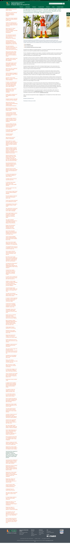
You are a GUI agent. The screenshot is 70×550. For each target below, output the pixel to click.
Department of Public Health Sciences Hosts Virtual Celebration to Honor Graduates (11, 98)
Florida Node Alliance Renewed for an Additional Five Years (11, 208)
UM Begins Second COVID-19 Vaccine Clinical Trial (11, 186)
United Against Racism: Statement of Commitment (11, 335)
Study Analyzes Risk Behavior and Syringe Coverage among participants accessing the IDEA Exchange (11, 407)
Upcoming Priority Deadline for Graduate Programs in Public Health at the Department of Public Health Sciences (11, 469)
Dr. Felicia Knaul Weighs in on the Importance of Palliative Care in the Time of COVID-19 (11, 377)
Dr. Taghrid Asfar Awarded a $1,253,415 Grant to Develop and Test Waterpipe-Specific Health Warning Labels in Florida (11, 392)
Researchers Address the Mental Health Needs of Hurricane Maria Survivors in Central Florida (11, 488)
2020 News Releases (14, 10)
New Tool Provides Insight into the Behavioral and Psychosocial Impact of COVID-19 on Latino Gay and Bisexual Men (11, 358)
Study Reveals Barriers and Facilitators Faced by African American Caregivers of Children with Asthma (11, 172)
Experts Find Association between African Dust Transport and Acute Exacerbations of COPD (10, 234)
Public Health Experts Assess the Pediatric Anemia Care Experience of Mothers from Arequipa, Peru (11, 72)
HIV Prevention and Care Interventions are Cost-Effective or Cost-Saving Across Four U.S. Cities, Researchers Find (11, 521)
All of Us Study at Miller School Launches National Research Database (11, 199)
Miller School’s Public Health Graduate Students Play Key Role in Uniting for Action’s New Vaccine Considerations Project (11, 61)
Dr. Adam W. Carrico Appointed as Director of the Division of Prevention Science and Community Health (11, 307)
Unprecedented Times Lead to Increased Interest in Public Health (11, 212)
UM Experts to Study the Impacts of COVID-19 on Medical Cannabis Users (10, 397)
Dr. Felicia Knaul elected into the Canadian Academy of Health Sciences (11, 182)
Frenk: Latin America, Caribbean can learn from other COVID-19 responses (12, 368)
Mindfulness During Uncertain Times (11, 387)
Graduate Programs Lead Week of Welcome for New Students (11, 107)
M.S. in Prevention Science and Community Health (33, 54)
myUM (32, 539)
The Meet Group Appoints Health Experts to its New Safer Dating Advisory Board (11, 301)
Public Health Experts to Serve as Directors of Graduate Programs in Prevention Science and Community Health (11, 222)
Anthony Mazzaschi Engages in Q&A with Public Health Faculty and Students (11, 81)
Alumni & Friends (41, 538)
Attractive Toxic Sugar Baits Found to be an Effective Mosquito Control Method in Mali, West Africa (11, 429)
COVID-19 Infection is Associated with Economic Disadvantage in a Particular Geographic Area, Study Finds (11, 49)
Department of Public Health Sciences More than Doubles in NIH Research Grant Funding (11, 455)
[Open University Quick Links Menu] (69, 0)
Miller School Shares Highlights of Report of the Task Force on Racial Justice (11, 26)
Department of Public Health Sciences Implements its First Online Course (11, 412)
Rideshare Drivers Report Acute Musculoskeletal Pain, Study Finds (11, 338)
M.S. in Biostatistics (28, 51)
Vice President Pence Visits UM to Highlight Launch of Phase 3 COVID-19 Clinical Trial (11, 255)
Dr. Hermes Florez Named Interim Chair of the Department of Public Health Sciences (11, 191)
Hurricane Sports (41, 540)
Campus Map (49, 538)
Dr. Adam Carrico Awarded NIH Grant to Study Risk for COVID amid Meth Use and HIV (11, 285)
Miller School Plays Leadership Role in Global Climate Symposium (11, 76)
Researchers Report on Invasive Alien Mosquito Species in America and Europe (11, 515)
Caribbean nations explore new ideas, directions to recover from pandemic (11, 66)
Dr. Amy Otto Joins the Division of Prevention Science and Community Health (11, 137)
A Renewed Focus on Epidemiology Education (10, 497)
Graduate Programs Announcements (9, 142)
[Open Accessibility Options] (1, 0)
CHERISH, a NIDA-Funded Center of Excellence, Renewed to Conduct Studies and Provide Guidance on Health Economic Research (11, 290)
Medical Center (41, 539)
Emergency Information (37, 545)
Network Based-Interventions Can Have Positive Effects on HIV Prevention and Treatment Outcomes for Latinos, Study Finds (11, 527)
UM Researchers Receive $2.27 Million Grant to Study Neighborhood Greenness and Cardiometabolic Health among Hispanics (11, 272)
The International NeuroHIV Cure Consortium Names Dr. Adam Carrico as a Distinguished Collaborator (11, 44)
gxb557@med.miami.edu (44, 99)
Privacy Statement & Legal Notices (46, 545)
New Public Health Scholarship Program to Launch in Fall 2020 (11, 500)
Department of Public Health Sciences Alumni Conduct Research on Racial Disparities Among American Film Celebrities (11, 481)
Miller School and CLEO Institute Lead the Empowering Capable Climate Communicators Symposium (11, 111)
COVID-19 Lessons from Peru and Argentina (11, 195)
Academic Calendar (34, 541)
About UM (32, 538)
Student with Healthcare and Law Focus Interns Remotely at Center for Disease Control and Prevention (11, 31)
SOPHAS (41, 101)
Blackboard (32, 542)
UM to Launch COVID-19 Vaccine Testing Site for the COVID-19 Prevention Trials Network (11, 260)
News (9, 10)
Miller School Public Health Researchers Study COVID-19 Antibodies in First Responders (11, 250)
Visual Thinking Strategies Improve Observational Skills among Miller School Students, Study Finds (11, 245)
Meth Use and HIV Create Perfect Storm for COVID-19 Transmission (11, 372)
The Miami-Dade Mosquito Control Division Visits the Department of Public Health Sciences (11, 417)
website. (24, 103)
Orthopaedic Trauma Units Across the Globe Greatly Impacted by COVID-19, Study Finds (11, 318)
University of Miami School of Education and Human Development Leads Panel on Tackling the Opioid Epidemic (11, 423)
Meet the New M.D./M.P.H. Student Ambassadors (10, 145)
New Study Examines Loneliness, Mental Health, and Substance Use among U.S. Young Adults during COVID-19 (11, 55)
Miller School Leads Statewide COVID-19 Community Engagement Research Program (11, 21)
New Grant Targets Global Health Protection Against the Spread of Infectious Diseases (11, 433)
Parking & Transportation (50, 539)
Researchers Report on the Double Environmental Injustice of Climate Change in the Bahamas (11, 510)
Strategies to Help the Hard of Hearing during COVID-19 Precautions (11, 352)
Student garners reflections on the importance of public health (11, 102)
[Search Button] (64, 3)
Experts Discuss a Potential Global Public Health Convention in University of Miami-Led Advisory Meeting (11, 324)
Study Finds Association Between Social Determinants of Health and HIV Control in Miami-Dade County (11, 240)
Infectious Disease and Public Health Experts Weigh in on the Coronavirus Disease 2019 (11, 450)
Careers (40, 541)
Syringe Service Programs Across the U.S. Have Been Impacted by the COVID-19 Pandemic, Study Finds (11, 312)
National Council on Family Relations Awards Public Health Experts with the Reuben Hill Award (11, 177)
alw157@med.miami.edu (39, 98)
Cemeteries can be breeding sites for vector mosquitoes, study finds (11, 363)
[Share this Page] (64, 9)
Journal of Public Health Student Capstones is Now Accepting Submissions (11, 492)
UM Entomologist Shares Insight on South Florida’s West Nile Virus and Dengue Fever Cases (11, 297)
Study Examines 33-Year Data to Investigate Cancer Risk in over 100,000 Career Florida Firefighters (11, 445)
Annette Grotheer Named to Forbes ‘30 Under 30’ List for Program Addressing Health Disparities (11, 127)
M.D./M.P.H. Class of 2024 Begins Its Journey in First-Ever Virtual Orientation (11, 85)
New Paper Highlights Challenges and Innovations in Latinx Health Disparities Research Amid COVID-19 (11, 228)
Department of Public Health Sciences (51, 48)
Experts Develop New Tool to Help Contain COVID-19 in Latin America (11, 347)
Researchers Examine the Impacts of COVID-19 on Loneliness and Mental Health (11, 343)
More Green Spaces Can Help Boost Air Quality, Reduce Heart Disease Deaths (12, 116)
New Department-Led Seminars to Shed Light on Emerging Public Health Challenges (11, 216)
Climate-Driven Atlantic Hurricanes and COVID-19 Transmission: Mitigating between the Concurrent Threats (10, 279)
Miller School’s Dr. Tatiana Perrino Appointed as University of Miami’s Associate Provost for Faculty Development (11, 37)
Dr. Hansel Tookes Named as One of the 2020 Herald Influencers (11, 505)
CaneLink (32, 540)
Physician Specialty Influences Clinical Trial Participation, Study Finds (11, 204)
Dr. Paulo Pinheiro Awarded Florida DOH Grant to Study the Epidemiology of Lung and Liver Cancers (11, 121)
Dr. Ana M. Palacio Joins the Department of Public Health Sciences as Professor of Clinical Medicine (11, 133)
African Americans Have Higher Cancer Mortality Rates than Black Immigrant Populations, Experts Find (11, 382)
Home (6, 10)
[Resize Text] (62, 9)
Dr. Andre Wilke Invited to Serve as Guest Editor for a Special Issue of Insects (11, 402)
